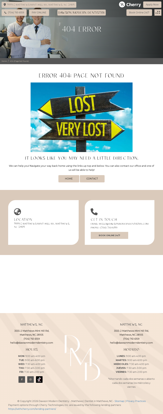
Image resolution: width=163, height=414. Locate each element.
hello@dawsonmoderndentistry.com (124, 223)
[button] (157, 12)
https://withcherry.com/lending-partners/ (32, 409)
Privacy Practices (136, 401)
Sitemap (119, 401)
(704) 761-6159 (108, 227)
